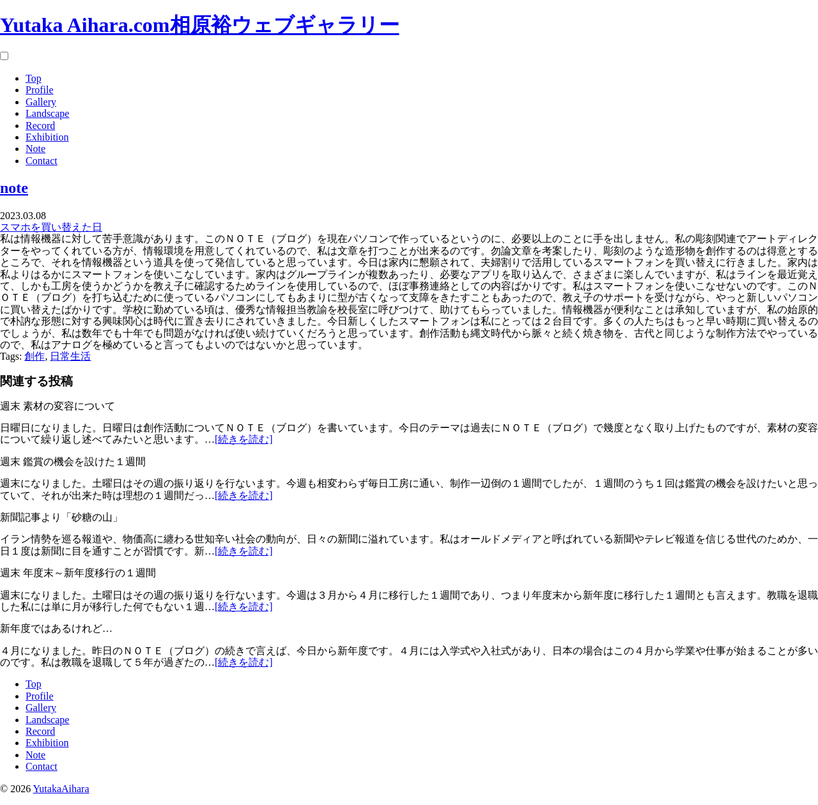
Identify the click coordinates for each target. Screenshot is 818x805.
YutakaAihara (61, 788)
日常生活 (70, 356)
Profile (40, 89)
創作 (34, 356)
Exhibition (47, 137)
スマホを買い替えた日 (51, 227)
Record (40, 125)
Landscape (47, 113)
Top (34, 78)
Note (35, 148)
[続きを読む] (244, 439)
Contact (42, 160)
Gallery (41, 101)
